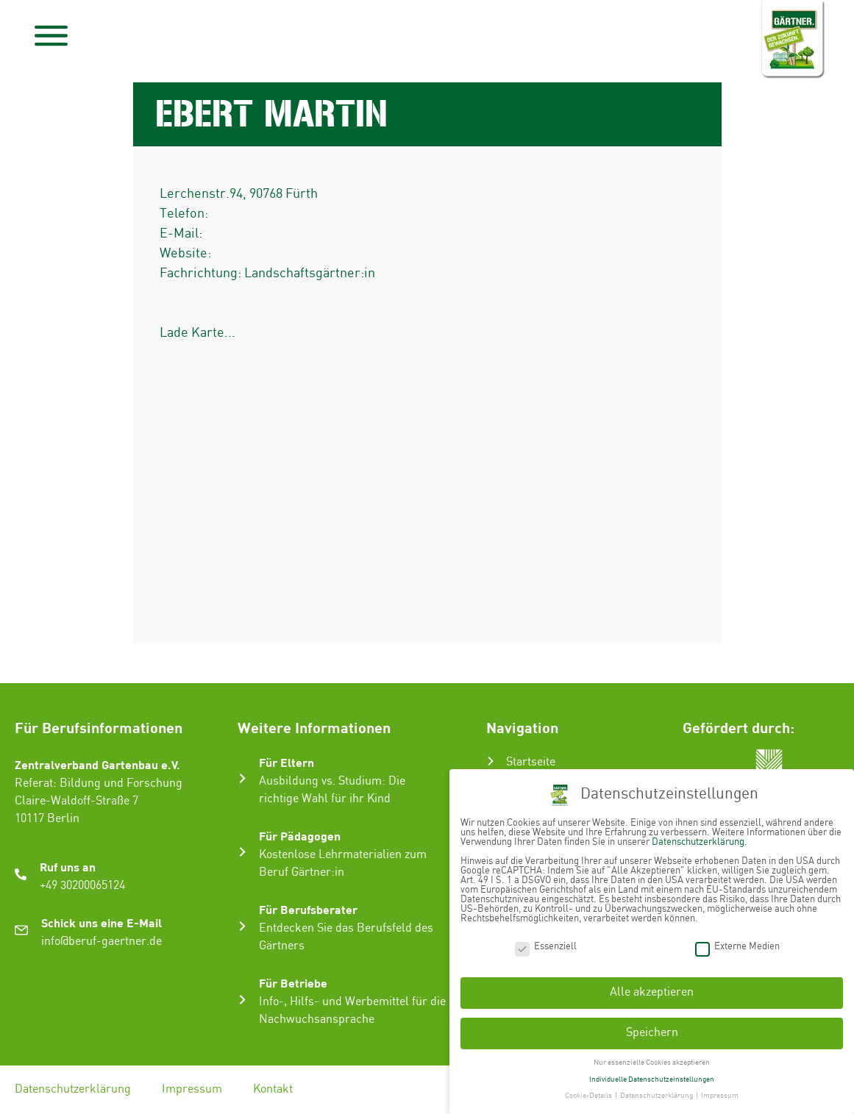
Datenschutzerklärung (73, 1089)
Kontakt (273, 1089)
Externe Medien (737, 946)
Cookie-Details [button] (589, 1095)
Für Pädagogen (300, 835)
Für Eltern (286, 762)
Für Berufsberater (308, 909)
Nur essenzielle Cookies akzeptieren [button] (652, 1062)
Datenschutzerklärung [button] (657, 1095)
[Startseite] (490, 761)
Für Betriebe (293, 982)
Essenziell (546, 946)
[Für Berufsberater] (242, 926)
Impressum (192, 1089)
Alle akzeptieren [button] (652, 992)
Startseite (530, 762)
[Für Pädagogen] (242, 852)
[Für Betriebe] (242, 999)
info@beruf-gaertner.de (101, 941)
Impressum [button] (720, 1095)
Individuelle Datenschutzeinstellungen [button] (651, 1079)
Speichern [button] (652, 1032)
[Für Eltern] (242, 778)
